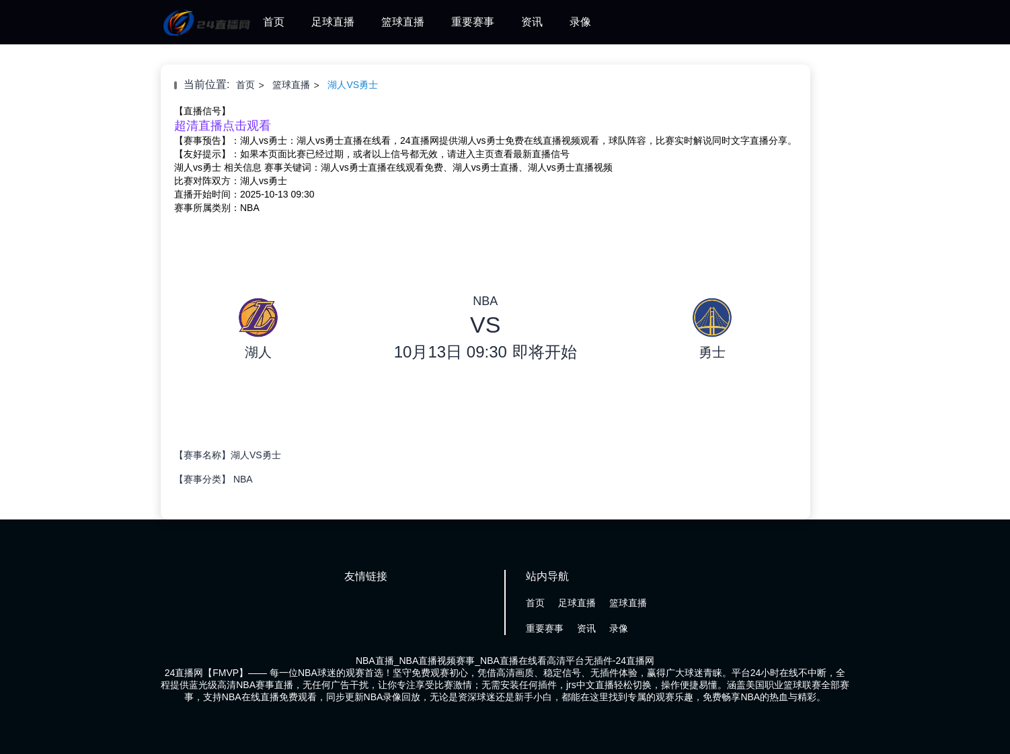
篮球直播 (402, 22)
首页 (273, 22)
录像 (580, 22)
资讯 (532, 22)
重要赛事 (472, 22)
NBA (243, 479)
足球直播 (332, 22)
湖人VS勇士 (352, 84)
